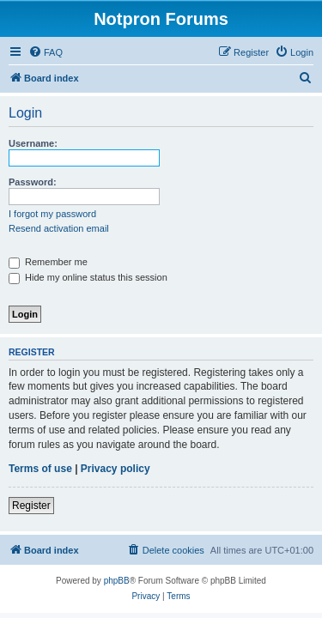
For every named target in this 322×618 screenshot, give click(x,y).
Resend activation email (59, 228)
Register (31, 506)
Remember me (48, 262)
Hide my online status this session (88, 277)
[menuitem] (45, 52)
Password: (33, 182)
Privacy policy (115, 469)
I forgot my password (52, 214)
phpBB (117, 580)
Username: (33, 143)
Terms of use (40, 469)
